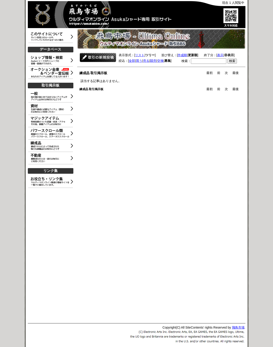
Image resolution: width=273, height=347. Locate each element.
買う (139, 60)
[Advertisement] (51, 255)
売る (146, 60)
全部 (132, 60)
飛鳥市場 (238, 327)
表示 (220, 55)
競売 (153, 60)
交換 (160, 60)
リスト (139, 55)
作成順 (182, 55)
